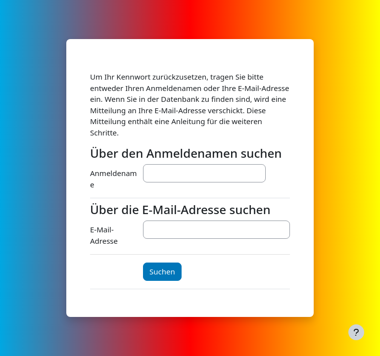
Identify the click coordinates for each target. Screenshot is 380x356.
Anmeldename (113, 178)
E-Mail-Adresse (104, 235)
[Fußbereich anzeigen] (356, 332)
